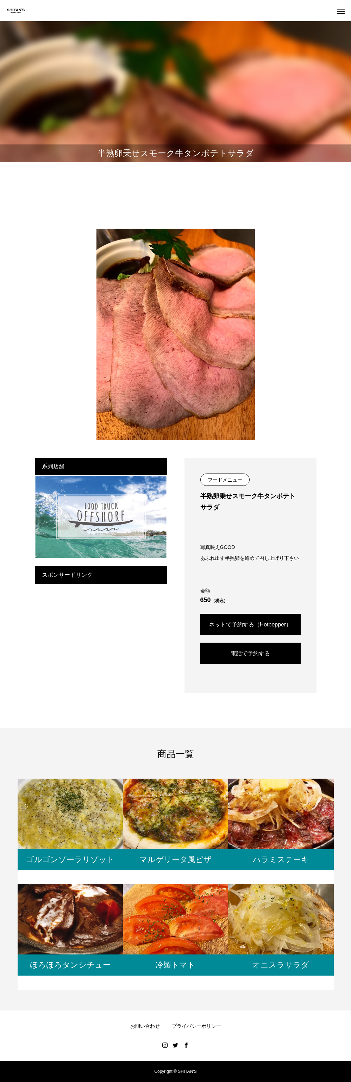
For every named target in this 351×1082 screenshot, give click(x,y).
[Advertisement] (101, 633)
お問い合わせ (145, 1026)
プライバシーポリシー (196, 1026)
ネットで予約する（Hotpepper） (250, 624)
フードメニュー (225, 480)
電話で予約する (250, 653)
